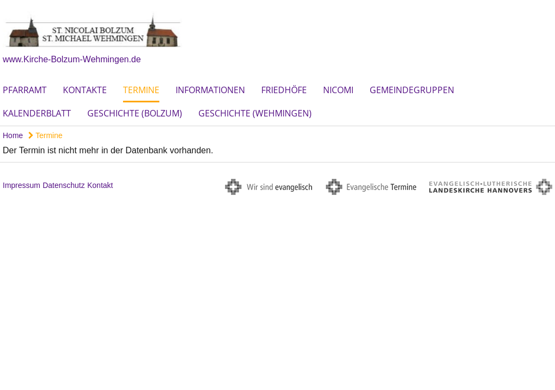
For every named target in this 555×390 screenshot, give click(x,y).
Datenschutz (64, 185)
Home (13, 135)
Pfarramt (25, 90)
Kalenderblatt (37, 113)
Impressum (21, 185)
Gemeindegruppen (412, 90)
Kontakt (100, 185)
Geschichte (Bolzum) (134, 113)
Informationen (210, 90)
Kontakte (85, 90)
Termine (141, 90)
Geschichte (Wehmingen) (255, 113)
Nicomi (338, 90)
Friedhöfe (284, 90)
